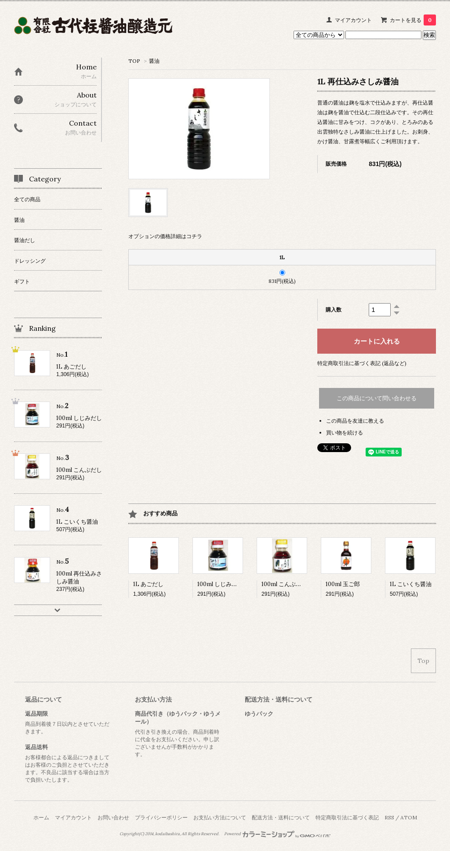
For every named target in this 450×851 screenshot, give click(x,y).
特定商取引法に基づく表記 (347, 817)
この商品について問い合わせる (377, 398)
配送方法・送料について (281, 817)
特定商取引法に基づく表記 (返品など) (361, 363)
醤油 (154, 61)
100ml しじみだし (220, 584)
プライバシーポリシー (161, 817)
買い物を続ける (344, 432)
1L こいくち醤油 (411, 584)
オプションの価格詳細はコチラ (165, 236)
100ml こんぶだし (284, 584)
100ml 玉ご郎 (343, 584)
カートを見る (413, 20)
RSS (389, 817)
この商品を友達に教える (355, 420)
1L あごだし (148, 584)
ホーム (41, 817)
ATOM (408, 817)
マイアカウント (353, 20)
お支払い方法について (219, 817)
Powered (277, 834)
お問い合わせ (113, 817)
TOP (134, 61)
